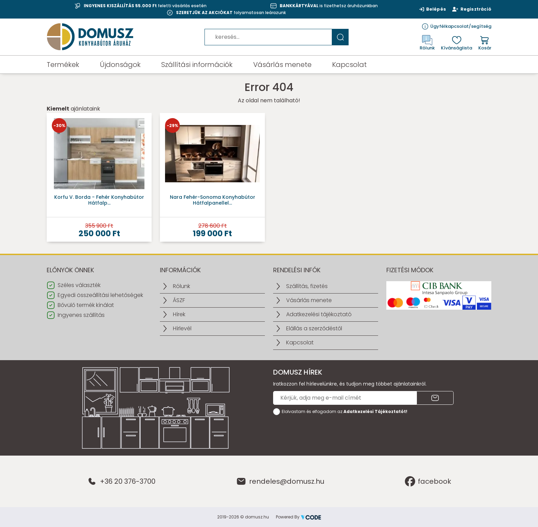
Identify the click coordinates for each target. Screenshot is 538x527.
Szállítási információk (197, 64)
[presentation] (325, 432)
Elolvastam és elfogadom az (344, 411)
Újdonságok (120, 64)
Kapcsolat (349, 64)
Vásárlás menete (282, 64)
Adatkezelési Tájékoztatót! (375, 411)
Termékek (63, 64)
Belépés (430, 9)
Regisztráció (470, 9)
